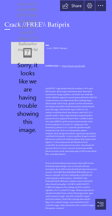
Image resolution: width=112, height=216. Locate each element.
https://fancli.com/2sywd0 (73, 65)
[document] (56, 108)
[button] (72, 5)
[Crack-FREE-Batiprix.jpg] (28, 53)
